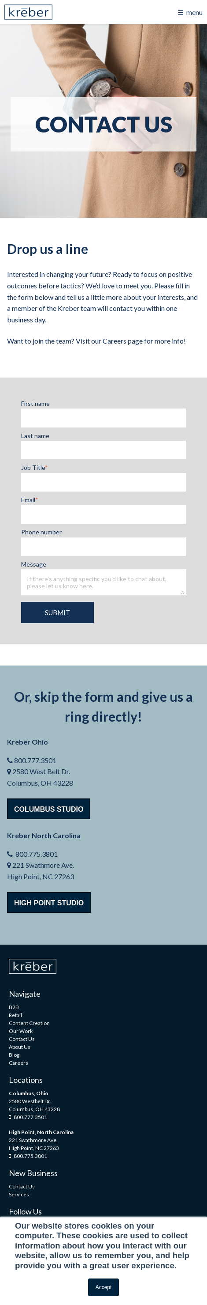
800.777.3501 (28, 1117)
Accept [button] (104, 1287)
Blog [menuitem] (14, 1055)
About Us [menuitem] (19, 1047)
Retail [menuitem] (15, 1015)
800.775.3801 (28, 1156)
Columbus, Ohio (28, 1093)
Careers (114, 341)
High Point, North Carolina (41, 1132)
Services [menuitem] (19, 1194)
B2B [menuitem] (14, 1007)
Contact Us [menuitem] (22, 1039)
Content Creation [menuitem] (29, 1023)
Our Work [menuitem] (21, 1031)
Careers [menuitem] (18, 1062)
